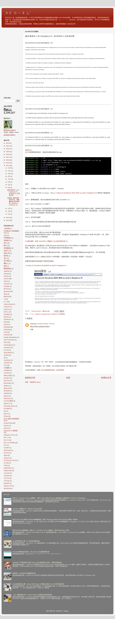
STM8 (6, 465)
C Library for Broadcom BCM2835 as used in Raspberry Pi (45, 265)
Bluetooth (7, 291)
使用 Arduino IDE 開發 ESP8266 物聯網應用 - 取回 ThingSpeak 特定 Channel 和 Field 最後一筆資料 (45, 519)
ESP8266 (7, 327)
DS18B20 (7, 314)
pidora (6, 413)
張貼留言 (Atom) (35, 382)
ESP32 (6, 324)
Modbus (6, 385)
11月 (9, 171)
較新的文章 (30, 378)
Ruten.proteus (11, 130)
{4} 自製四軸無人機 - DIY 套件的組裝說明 (26, 541)
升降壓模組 (7, 238)
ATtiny (6, 281)
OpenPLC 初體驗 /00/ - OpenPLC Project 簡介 (27, 509)
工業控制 (7, 228)
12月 (9, 168)
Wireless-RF (8, 486)
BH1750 (6, 289)
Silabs (6, 455)
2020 (8, 149)
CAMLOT (7, 307)
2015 (8, 163)
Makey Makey (8, 375)
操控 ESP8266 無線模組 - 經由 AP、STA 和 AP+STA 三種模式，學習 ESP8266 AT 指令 (40, 530)
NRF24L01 (7, 398)
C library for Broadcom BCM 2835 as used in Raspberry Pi (76, 193)
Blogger (65, 611)
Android (6, 273)
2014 (8, 165)
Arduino (6, 278)
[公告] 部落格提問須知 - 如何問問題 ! (52, 370)
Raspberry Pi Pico (9, 435)
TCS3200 (7, 476)
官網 (30, 152)
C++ (33, 314)
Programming (45, 314)
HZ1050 (6, 355)
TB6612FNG (8, 470)
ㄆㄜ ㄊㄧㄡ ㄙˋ (18, 13)
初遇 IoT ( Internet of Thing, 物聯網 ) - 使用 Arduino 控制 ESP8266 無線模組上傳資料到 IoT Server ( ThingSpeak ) (49, 498)
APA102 (6, 276)
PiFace (6, 416)
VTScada (7, 481)
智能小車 (7, 253)
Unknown (33, 324)
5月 (9, 185)
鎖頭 (5, 266)
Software (6, 458)
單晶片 (6, 250)
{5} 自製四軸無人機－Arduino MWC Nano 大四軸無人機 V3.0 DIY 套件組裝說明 (38, 584)
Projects (6, 425)
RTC (5, 445)
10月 (9, 173)
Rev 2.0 (6, 440)
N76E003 (7, 393)
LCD (5, 365)
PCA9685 (7, 408)
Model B (38, 314)
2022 (8, 143)
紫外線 (6, 256)
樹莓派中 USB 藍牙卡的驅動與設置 (24, 573)
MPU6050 (7, 391)
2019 (8, 151)
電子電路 (7, 261)
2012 (8, 220)
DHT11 (6, 312)
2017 (8, 157)
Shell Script (7, 450)
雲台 (5, 258)
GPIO (5, 342)
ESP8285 (7, 329)
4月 (9, 187)
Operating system (9, 406)
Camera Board (8, 304)
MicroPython (8, 383)
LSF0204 (7, 373)
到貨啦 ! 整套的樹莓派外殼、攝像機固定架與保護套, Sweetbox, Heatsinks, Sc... (13, 201)
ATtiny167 (7, 284)
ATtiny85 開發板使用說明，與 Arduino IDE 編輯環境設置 (30, 552)
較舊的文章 (106, 378)
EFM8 (6, 322)
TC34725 (7, 473)
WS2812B (7, 488)
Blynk (5, 294)
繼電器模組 (7, 268)
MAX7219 (7, 380)
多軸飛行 (7, 240)
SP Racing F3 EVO (10, 460)
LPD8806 (7, 370)
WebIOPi (6, 483)
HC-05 (6, 350)
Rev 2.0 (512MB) (9, 442)
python (6, 428)
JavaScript (7, 360)
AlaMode (6, 271)
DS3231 (6, 317)
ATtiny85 (6, 286)
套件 (5, 243)
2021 (8, 146)
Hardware (7, 347)
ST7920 (6, 463)
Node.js (6, 396)
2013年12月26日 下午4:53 (45, 324)
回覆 (31, 329)
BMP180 (6, 296)
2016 (8, 160)
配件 (5, 245)
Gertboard (7, 335)
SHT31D (6, 453)
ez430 (6, 332)
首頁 (68, 378)
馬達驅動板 (7, 248)
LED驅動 (6, 368)
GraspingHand (8, 345)
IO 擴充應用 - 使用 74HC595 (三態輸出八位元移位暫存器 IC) (46, 241)
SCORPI (6, 448)
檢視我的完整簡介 (10, 135)
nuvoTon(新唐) (8, 401)
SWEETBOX (8, 468)
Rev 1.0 (6, 437)
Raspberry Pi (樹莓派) (58, 314)
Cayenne (6, 309)
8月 (9, 176)
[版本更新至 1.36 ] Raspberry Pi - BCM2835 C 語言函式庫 (13, 192)
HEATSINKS (8, 352)
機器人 (6, 263)
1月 (9, 214)
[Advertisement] (12, 62)
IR (4, 358)
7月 (9, 179)
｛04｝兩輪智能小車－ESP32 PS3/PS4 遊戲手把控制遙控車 (32, 595)
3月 (9, 208)
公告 (5, 235)
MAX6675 (7, 378)
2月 (9, 211)
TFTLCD (6, 478)
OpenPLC (7, 403)
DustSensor (7, 319)
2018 (8, 154)
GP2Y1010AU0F (9, 340)
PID (5, 411)
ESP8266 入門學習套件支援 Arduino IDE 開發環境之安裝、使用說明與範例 (37, 562)
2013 (8, 217)
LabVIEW (7, 363)
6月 (9, 182)
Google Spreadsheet (10, 337)
